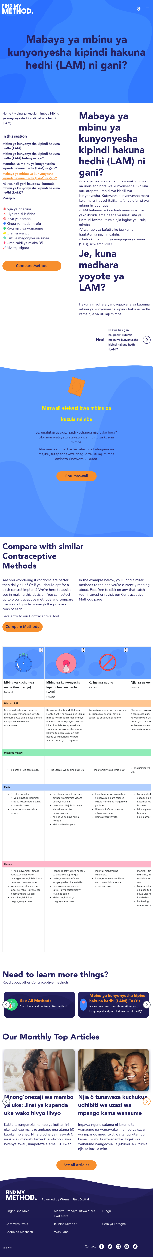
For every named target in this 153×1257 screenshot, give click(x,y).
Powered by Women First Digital (65, 1199)
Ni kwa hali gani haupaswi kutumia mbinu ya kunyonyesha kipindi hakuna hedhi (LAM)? (31, 188)
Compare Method (32, 266)
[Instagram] (118, 1246)
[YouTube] (126, 1246)
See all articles (76, 1165)
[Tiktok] (135, 1246)
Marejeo (8, 198)
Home (6, 113)
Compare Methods (22, 627)
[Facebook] (101, 1246)
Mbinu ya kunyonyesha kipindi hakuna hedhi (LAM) (31, 146)
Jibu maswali (76, 476)
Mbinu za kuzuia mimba (31, 113)
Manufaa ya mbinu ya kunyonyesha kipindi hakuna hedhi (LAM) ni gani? (29, 166)
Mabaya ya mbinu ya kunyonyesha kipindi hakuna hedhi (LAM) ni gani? (29, 176)
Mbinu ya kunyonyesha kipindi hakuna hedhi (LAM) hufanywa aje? (31, 156)
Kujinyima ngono (101, 682)
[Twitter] (110, 1246)
